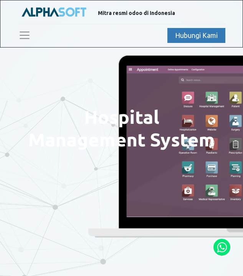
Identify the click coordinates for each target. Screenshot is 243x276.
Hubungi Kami (196, 35)
